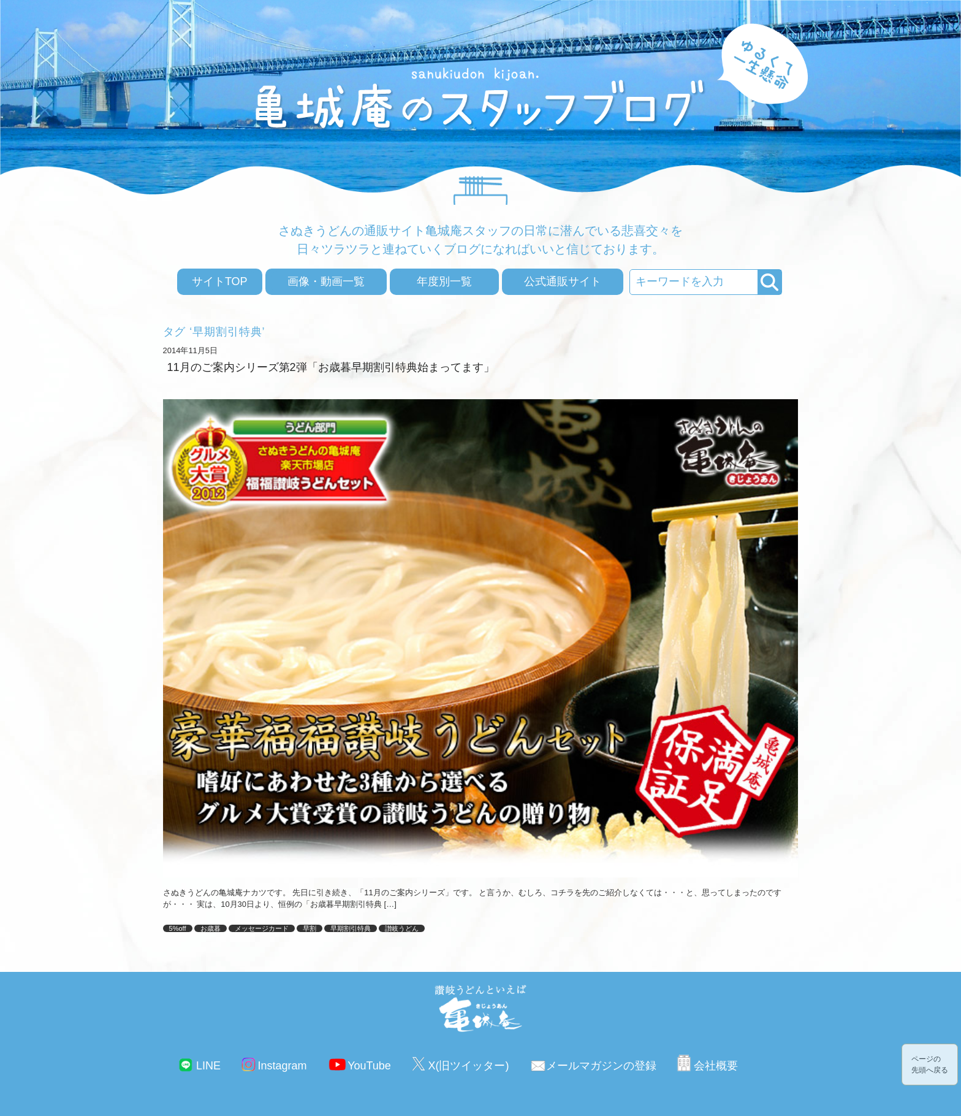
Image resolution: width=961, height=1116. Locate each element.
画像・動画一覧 (326, 281)
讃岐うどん (402, 928)
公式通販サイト (562, 281)
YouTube (369, 1066)
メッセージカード (262, 928)
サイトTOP (220, 281)
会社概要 (716, 1066)
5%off (177, 928)
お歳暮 (210, 928)
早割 (309, 928)
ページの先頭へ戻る (929, 1064)
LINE (208, 1066)
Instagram (282, 1066)
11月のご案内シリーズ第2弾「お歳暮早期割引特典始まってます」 (331, 367)
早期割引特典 (350, 928)
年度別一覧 (444, 281)
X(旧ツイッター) (468, 1066)
